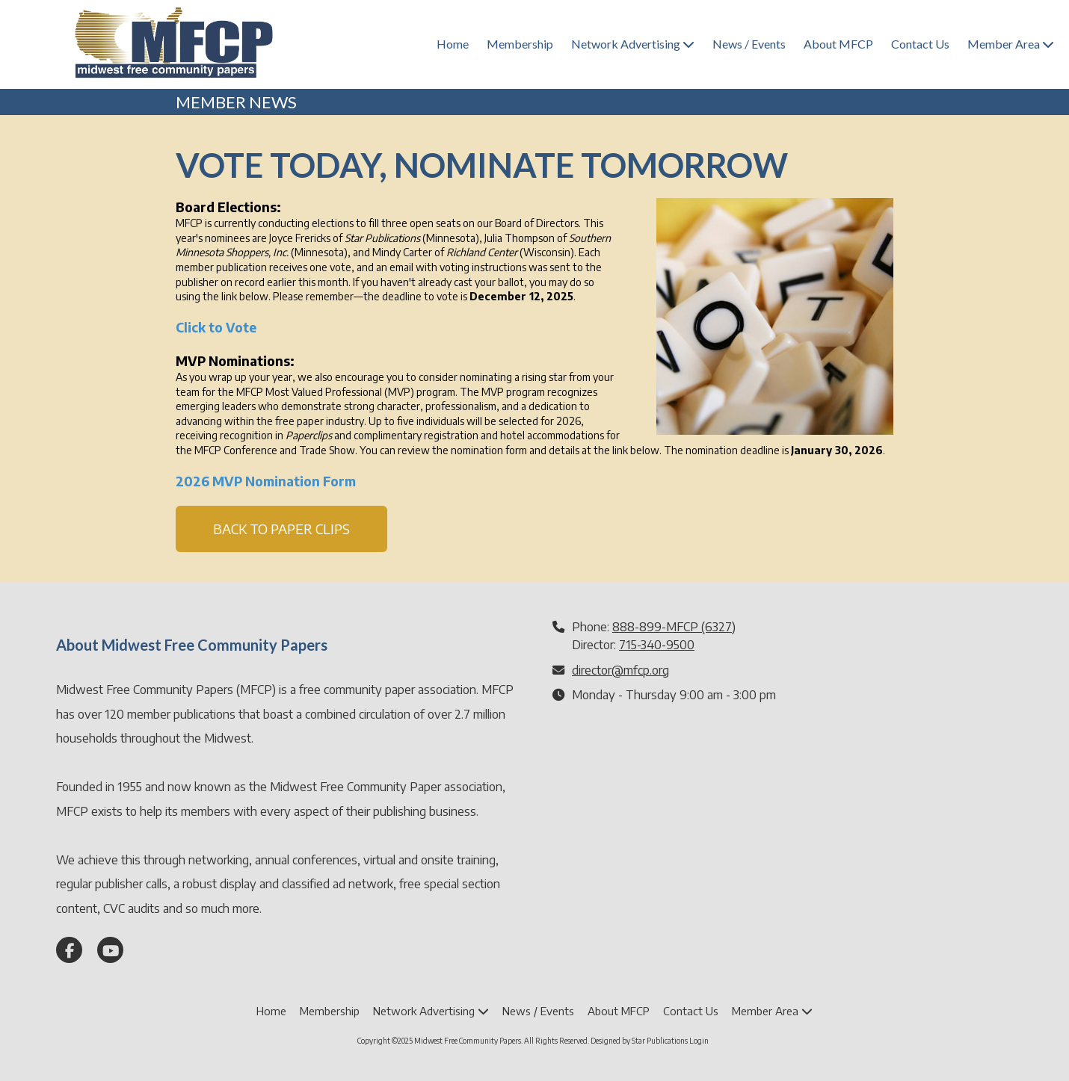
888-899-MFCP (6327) (674, 626)
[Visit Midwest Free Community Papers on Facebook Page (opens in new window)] (69, 950)
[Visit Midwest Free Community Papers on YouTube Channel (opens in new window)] (110, 950)
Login (699, 1040)
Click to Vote (216, 327)
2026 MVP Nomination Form (266, 481)
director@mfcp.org (620, 670)
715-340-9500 (656, 644)
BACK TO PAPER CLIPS (281, 528)
